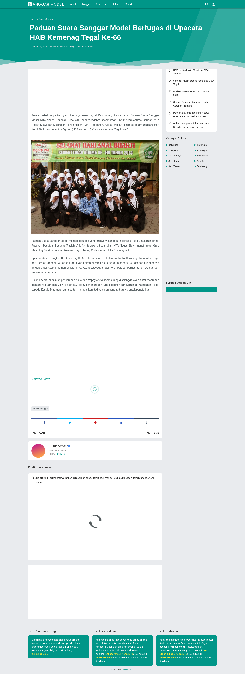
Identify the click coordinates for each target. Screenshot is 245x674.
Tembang (202, 166)
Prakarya (202, 150)
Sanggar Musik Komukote (119, 654)
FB (57, 454)
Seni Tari (201, 161)
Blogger (86, 4)
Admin (73, 4)
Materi (128, 4)
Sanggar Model (46, 4)
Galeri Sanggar (41, 409)
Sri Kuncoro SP (58, 446)
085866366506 (39, 654)
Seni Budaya (175, 155)
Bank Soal (173, 145)
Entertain (202, 145)
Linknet (116, 4)
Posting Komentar (85, 47)
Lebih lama (152, 433)
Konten (99, 4)
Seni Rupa (173, 161)
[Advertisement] (95, 86)
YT (65, 454)
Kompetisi (173, 150)
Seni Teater (174, 166)
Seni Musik (202, 155)
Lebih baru (38, 433)
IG (61, 454)
